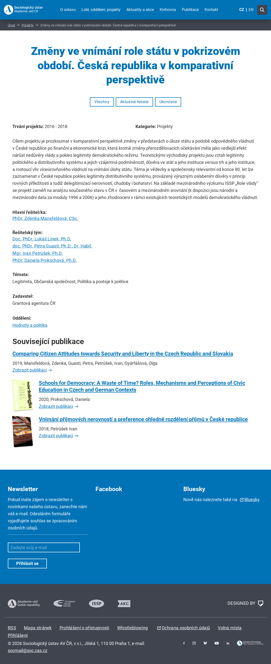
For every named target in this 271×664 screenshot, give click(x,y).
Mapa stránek (38, 627)
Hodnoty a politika (29, 325)
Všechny (101, 101)
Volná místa (230, 627)
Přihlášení (18, 635)
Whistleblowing (132, 627)
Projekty (28, 25)
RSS (12, 627)
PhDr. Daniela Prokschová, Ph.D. (44, 260)
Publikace (190, 9)
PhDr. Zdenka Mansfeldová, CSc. (45, 218)
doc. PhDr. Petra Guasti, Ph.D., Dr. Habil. (52, 245)
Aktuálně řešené (134, 101)
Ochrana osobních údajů (186, 627)
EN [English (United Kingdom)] (251, 9)
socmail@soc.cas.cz (27, 650)
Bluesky (251, 499)
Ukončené (168, 101)
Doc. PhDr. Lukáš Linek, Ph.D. (41, 238)
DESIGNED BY (245, 603)
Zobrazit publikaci (29, 370)
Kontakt (211, 9)
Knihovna (168, 9)
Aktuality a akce (140, 9)
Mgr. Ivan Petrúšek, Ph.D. (37, 253)
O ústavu (68, 9)
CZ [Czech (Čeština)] (241, 9)
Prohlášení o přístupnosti (84, 627)
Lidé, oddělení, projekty (101, 9)
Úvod (11, 25)
